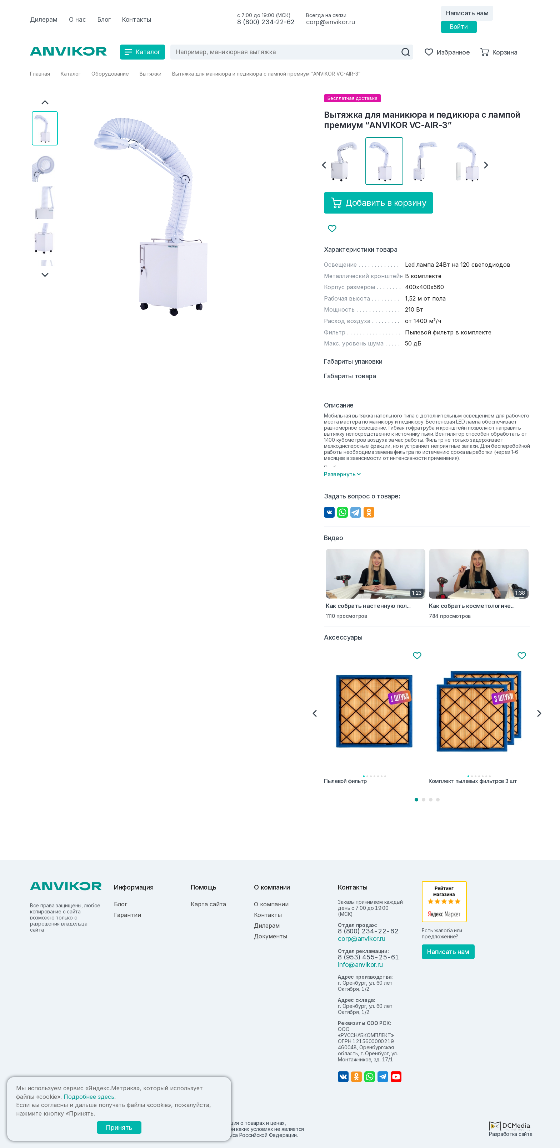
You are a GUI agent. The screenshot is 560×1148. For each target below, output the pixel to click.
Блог (120, 904)
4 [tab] (438, 799)
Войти (459, 26)
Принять (119, 1127)
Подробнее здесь (89, 1096)
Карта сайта (208, 904)
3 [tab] (430, 799)
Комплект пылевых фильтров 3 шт (473, 781)
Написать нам (467, 13)
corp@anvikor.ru (330, 22)
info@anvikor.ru (360, 964)
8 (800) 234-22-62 (266, 22)
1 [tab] (416, 799)
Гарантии (127, 914)
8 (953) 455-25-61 (368, 957)
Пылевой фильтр (345, 781)
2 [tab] (423, 799)
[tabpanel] (374, 718)
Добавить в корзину (378, 203)
